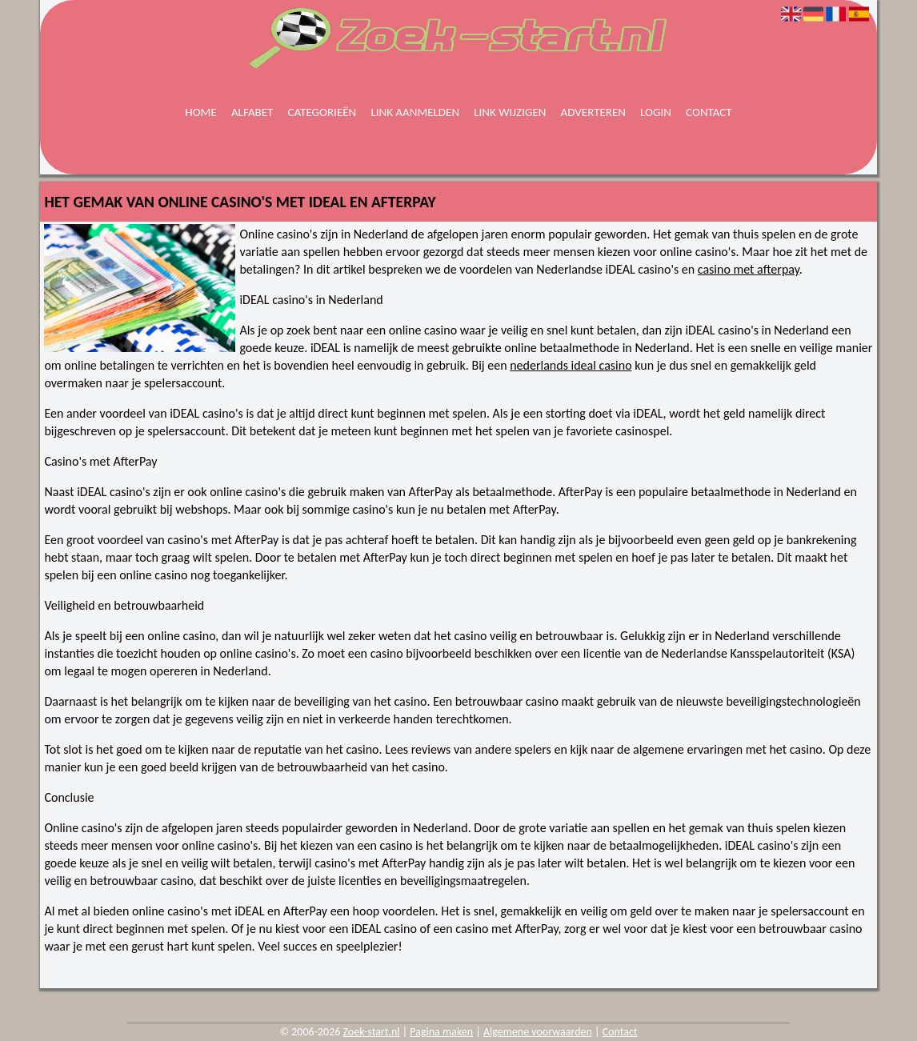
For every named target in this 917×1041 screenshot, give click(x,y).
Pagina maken (441, 1032)
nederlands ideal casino (570, 365)
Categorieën (322, 112)
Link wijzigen (510, 112)
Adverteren (593, 112)
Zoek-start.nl (371, 1032)
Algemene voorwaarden (537, 1032)
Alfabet (252, 112)
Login (655, 112)
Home (200, 112)
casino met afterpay (748, 269)
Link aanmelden (414, 112)
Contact (709, 112)
